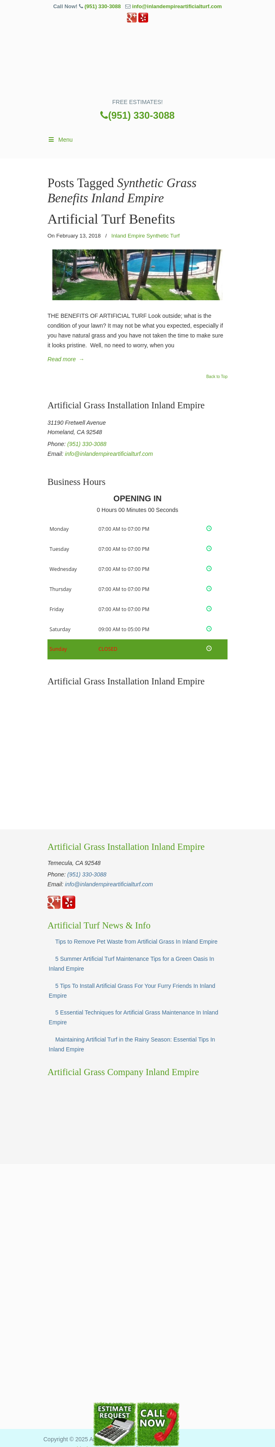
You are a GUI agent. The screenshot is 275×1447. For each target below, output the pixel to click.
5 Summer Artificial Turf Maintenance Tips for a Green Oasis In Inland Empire (131, 964)
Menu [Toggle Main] (60, 139)
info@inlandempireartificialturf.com (177, 6)
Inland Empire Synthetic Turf (145, 236)
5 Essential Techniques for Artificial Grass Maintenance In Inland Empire (133, 1017)
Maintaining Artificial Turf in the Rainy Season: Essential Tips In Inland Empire (132, 1044)
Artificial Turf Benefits (111, 218)
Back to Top (217, 377)
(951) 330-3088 (102, 6)
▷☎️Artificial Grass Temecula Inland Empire (137, 63)
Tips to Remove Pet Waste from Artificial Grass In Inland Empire (136, 941)
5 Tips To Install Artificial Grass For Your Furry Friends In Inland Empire (132, 991)
